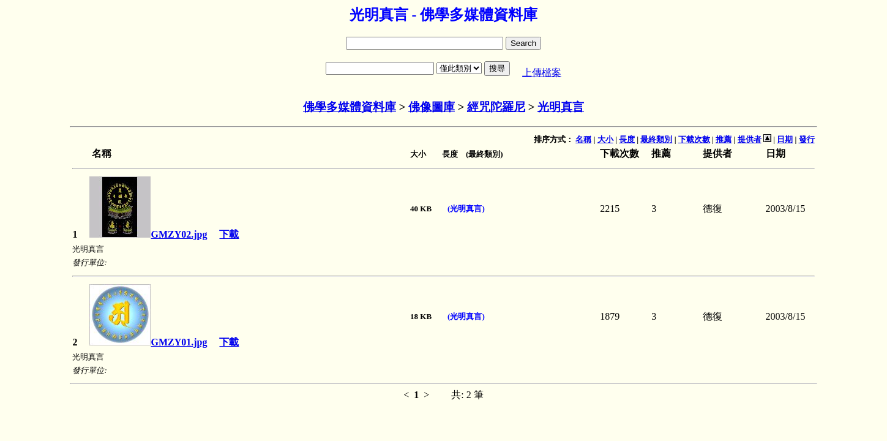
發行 (807, 139)
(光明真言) (466, 208)
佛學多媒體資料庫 (349, 106)
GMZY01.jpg (148, 342)
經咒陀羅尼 (496, 106)
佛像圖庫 (431, 106)
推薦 (724, 139)
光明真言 (560, 106)
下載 (229, 234)
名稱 (583, 139)
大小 (605, 139)
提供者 (750, 139)
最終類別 (656, 139)
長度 (627, 139)
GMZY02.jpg (148, 234)
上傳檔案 (541, 72)
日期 (785, 139)
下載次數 (694, 139)
